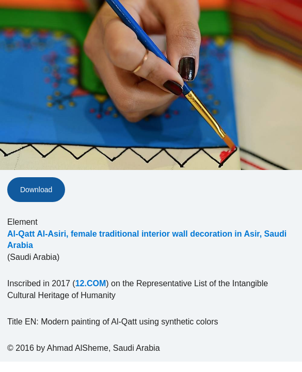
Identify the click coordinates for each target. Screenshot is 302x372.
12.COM (90, 283)
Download (36, 189)
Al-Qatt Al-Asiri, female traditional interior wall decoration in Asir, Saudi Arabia (147, 239)
